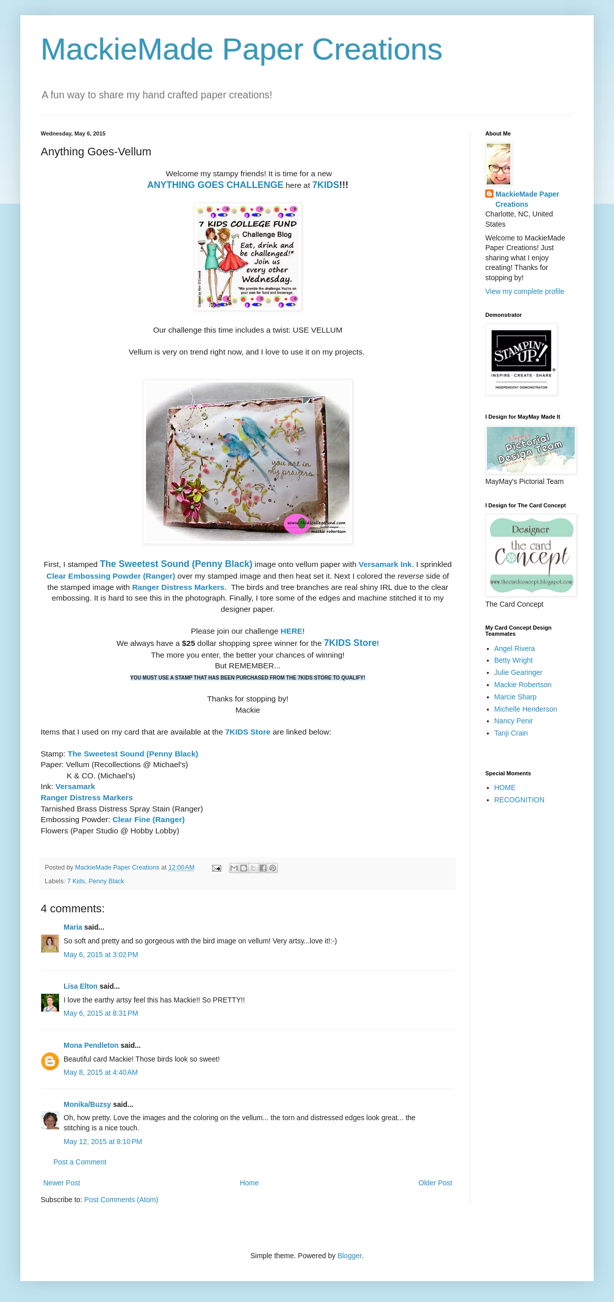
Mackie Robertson (523, 685)
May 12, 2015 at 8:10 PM (103, 1141)
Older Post (435, 1183)
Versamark (75, 786)
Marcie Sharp (515, 697)
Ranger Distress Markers (178, 587)
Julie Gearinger (518, 672)
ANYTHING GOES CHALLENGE (215, 185)
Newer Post (61, 1183)
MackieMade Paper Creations (242, 49)
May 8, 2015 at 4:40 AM (101, 1072)
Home (249, 1183)
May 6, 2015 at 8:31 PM (101, 1013)
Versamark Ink (385, 564)
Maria (73, 927)
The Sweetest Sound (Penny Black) (176, 564)
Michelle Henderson (526, 709)
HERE (292, 631)
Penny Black (106, 881)
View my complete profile (524, 291)
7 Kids (76, 881)
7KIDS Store (350, 643)
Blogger (349, 1256)
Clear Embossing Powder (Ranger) (110, 576)
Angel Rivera (514, 648)
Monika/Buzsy (87, 1104)
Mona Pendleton (91, 1045)
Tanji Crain (511, 733)
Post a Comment (79, 1162)
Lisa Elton (81, 986)
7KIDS (325, 185)
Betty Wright (513, 660)
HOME (505, 787)
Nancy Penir (513, 721)
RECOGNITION (519, 800)
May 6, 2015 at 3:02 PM (101, 955)
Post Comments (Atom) (121, 1200)
